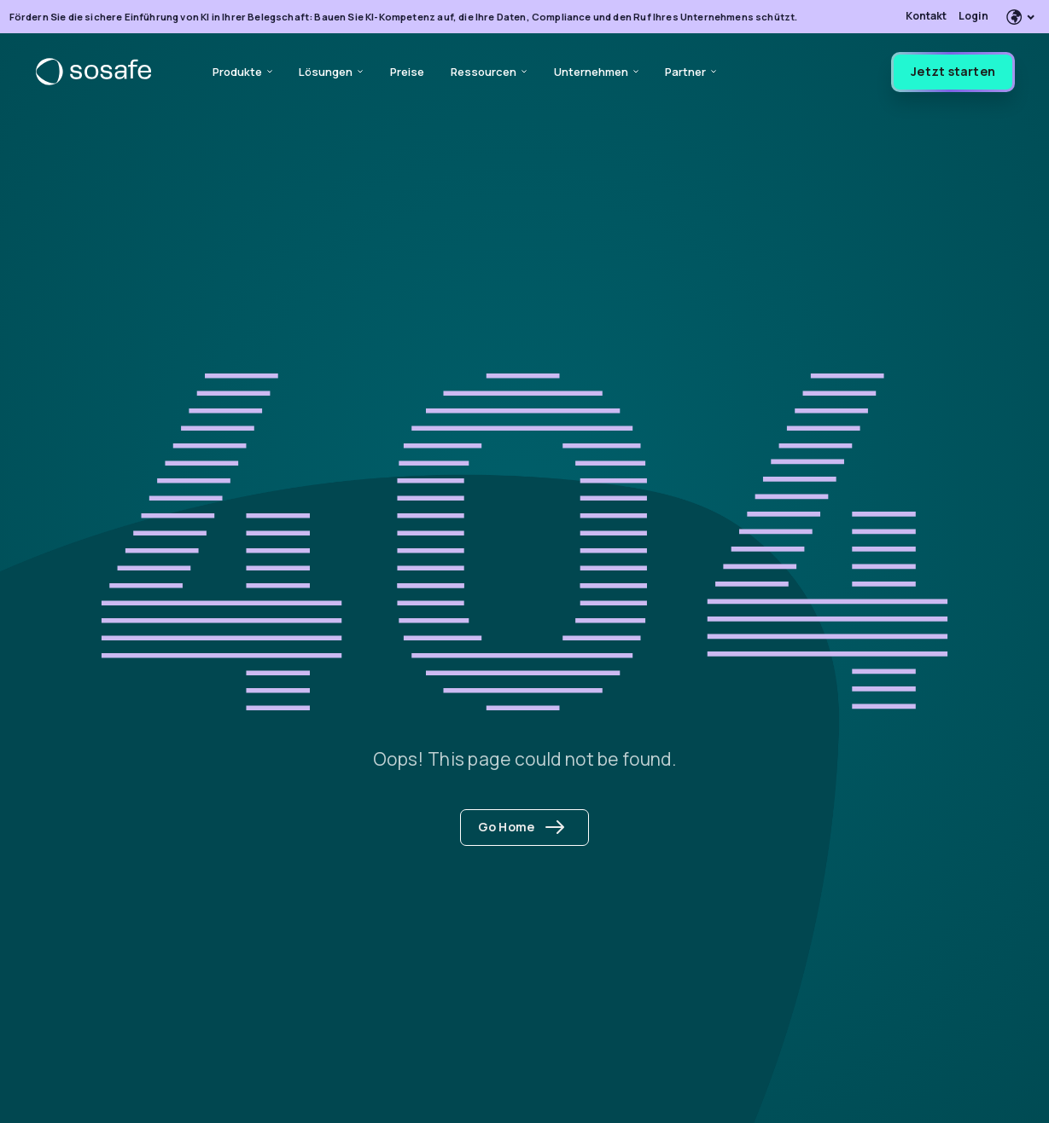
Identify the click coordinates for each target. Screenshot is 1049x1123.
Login (973, 16)
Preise (407, 71)
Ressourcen (489, 71)
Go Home (521, 827)
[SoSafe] (93, 72)
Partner (690, 71)
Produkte (242, 71)
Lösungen (331, 71)
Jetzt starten (953, 71)
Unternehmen (596, 71)
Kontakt (926, 16)
